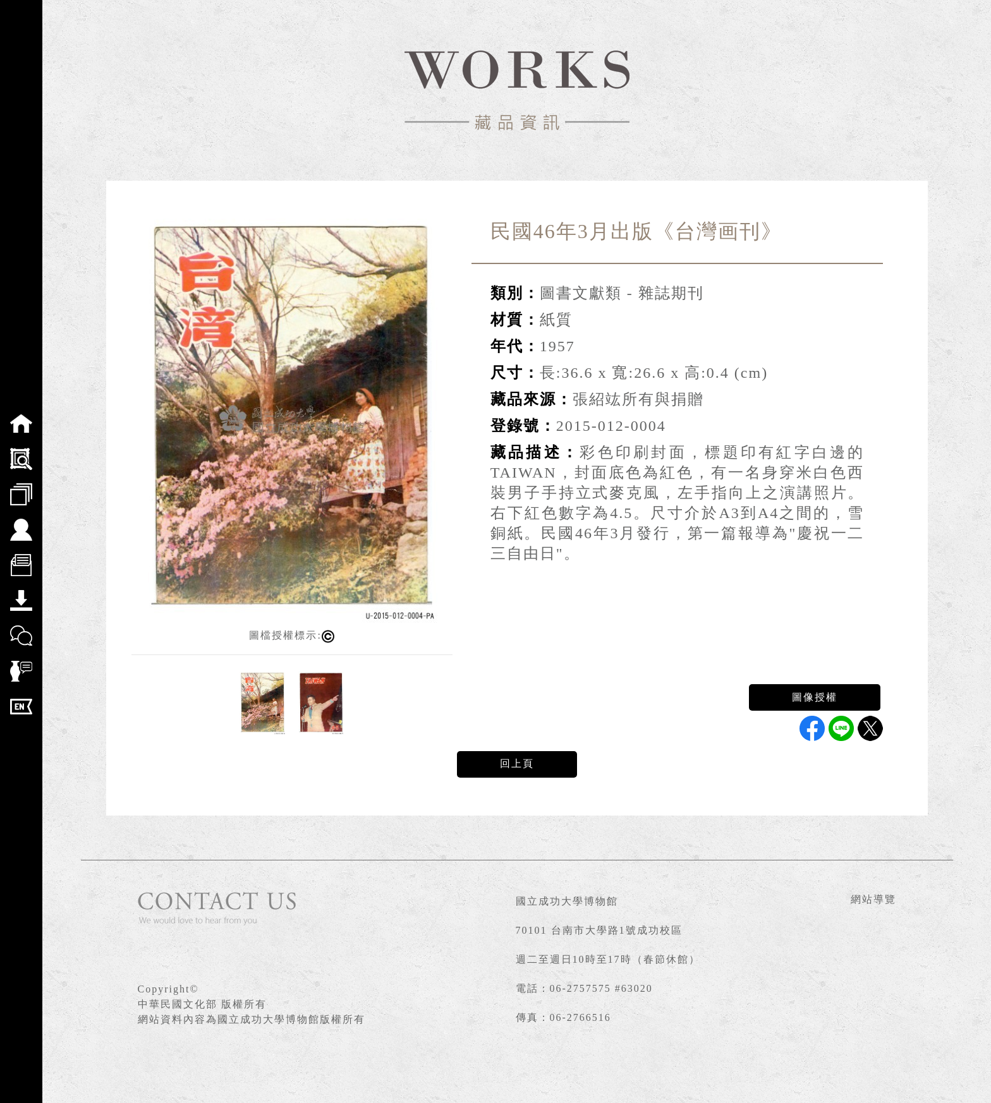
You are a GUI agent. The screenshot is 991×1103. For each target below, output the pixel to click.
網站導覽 (873, 899)
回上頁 (517, 763)
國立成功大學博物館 (567, 901)
